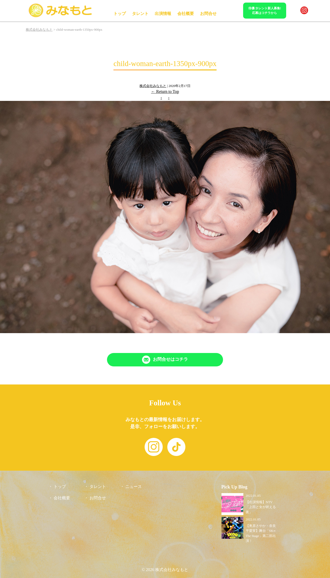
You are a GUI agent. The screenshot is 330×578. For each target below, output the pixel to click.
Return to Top (165, 91)
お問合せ (208, 13)
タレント (140, 13)
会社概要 (185, 13)
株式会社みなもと (152, 86)
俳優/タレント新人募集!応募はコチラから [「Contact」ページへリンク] (264, 10)
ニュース (133, 486)
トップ (119, 13)
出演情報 (163, 13)
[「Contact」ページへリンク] (165, 360)
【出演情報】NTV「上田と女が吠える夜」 (261, 507)
